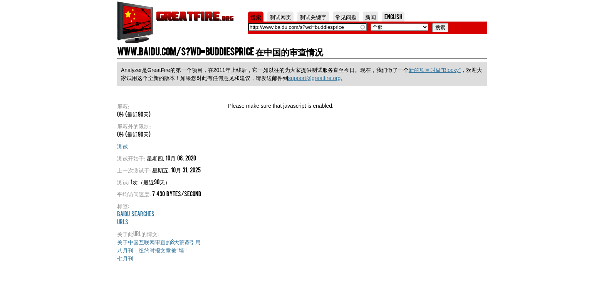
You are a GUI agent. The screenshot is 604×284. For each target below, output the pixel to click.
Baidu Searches (135, 213)
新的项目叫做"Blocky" (435, 70)
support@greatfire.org (314, 78)
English (393, 16)
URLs (122, 221)
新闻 (370, 16)
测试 (122, 145)
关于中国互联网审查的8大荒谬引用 (159, 241)
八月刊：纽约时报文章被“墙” (151, 249)
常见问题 (346, 16)
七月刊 (125, 257)
